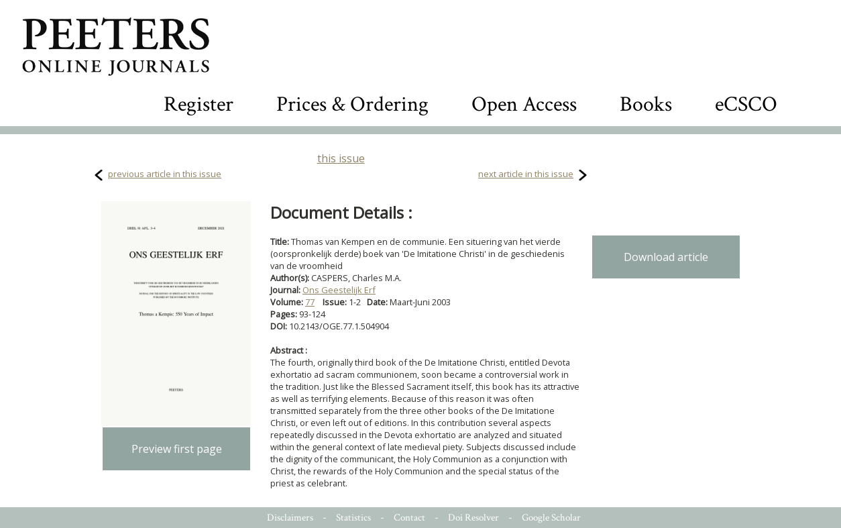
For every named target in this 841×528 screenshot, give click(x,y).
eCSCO (746, 104)
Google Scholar (551, 517)
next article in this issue (525, 174)
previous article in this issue (164, 174)
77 (310, 302)
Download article (666, 257)
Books (646, 104)
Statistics (353, 517)
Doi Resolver (473, 517)
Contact (409, 517)
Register (198, 104)
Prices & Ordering (352, 104)
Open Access (524, 104)
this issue (341, 158)
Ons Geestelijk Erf (339, 290)
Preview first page (176, 448)
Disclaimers (290, 517)
